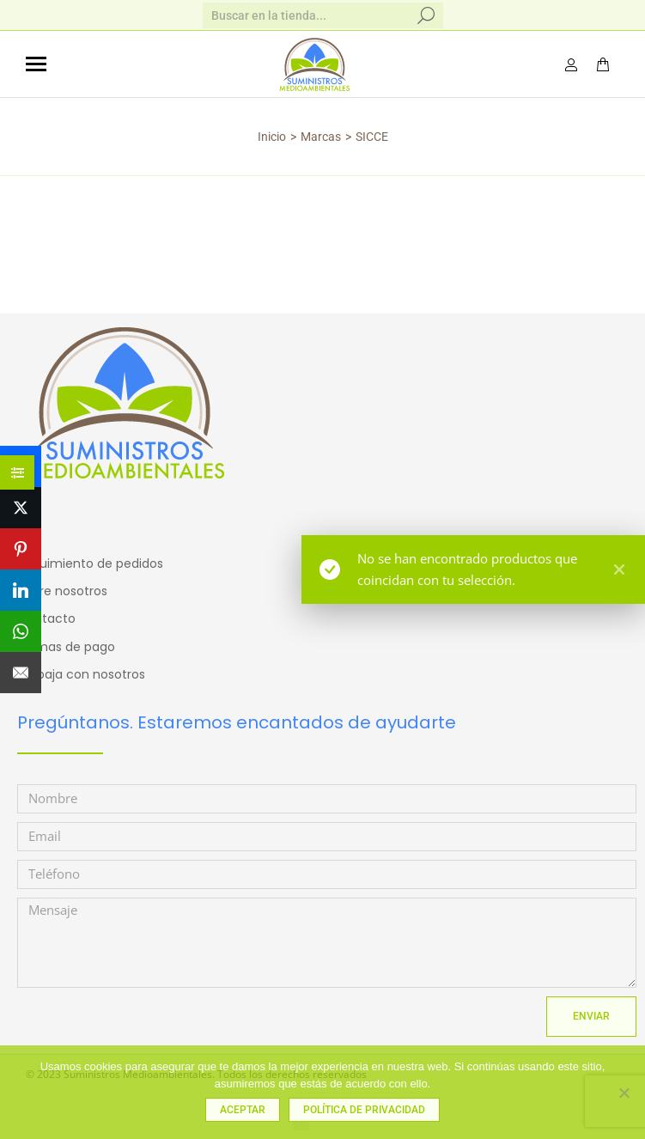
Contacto (46, 618)
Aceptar (242, 1110)
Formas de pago (66, 646)
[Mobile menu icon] (36, 64)
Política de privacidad (364, 1110)
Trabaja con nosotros (81, 674)
